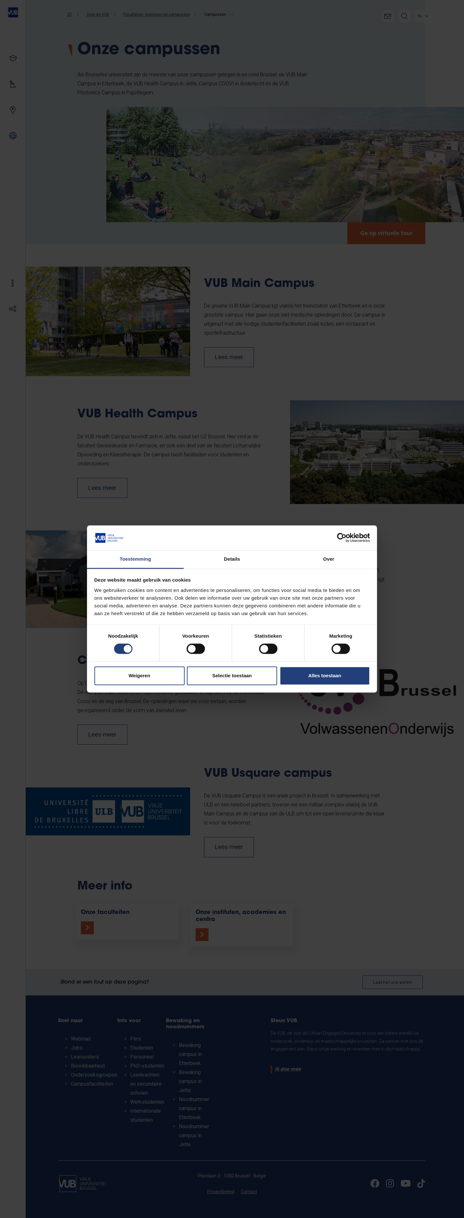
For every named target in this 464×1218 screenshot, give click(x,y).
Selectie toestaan (232, 675)
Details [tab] (232, 559)
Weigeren (139, 675)
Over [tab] (328, 559)
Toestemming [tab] (135, 559)
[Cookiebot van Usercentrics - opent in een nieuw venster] (342, 538)
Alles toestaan (324, 675)
